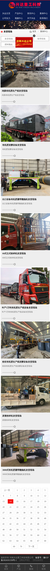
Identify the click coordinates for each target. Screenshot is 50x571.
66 (31, 541)
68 (45, 541)
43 (17, 524)
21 (10, 507)
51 (24, 530)
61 (45, 535)
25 (38, 507)
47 (45, 524)
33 (45, 513)
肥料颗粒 (9, 44)
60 (38, 535)
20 (4, 507)
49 (10, 530)
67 (38, 541)
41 (4, 524)
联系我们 (44, 18)
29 (17, 513)
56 (10, 535)
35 (10, 518)
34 (4, 518)
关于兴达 (31, 18)
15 (17, 501)
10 (31, 496)
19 (45, 501)
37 (24, 518)
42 (10, 524)
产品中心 (19, 13)
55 (4, 535)
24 (31, 507)
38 (31, 518)
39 (38, 518)
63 (10, 541)
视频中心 (19, 18)
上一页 (7, 490)
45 (31, 524)
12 (45, 496)
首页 (34, 31)
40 (45, 518)
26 (45, 507)
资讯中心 (31, 13)
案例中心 (44, 13)
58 (24, 535)
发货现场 (9, 39)
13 (4, 501)
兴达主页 (6, 13)
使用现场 (41, 39)
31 (31, 513)
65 (24, 541)
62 (4, 541)
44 (24, 524)
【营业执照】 (38, 560)
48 (4, 530)
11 (38, 496)
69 (14, 546)
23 (24, 507)
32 (38, 513)
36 (17, 518)
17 (31, 501)
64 (17, 541)
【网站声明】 (25, 560)
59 (31, 535)
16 (24, 501)
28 (10, 513)
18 (38, 501)
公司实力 (6, 18)
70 (21, 546)
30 (24, 513)
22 (17, 507)
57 (17, 535)
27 (4, 513)
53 (38, 530)
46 (38, 524)
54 (45, 530)
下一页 (31, 546)
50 (17, 530)
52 (31, 530)
